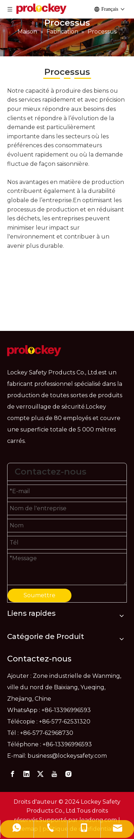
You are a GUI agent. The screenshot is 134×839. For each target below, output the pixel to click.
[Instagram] (68, 774)
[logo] (34, 350)
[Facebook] (12, 774)
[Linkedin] (26, 774)
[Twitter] (40, 774)
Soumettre (39, 595)
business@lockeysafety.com (67, 755)
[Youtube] (54, 774)
